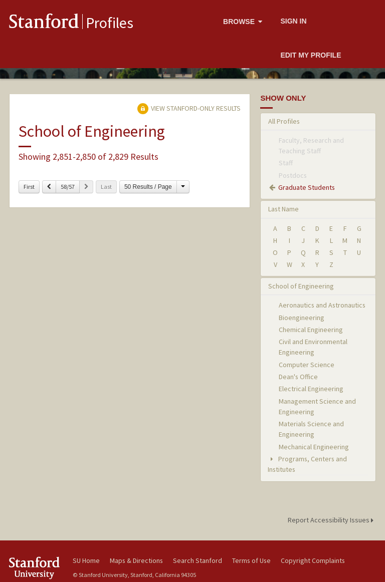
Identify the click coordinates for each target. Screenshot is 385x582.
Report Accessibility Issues (332, 519)
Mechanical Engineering (314, 446)
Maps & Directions (136, 560)
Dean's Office (298, 376)
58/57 (68, 186)
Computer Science (306, 364)
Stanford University (35, 567)
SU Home (86, 560)
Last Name (283, 208)
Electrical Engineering (311, 388)
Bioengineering (301, 317)
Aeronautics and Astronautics (322, 305)
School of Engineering (301, 285)
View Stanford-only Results (189, 108)
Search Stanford (197, 560)
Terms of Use (251, 560)
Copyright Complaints (313, 560)
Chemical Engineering (311, 329)
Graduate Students (306, 187)
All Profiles (284, 121)
